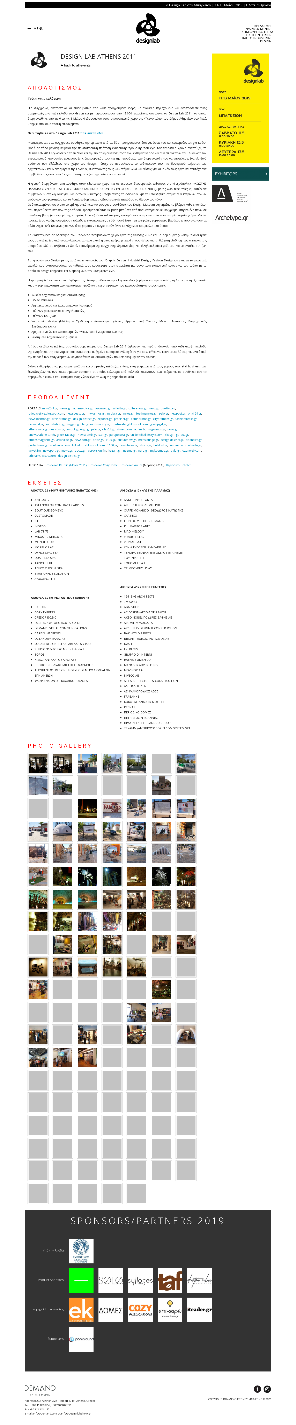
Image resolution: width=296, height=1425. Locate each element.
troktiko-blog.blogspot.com (130, 424)
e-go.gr (85, 429)
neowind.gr (36, 424)
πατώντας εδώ (91, 133)
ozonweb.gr (103, 408)
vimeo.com (124, 429)
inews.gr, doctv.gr (73, 450)
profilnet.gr (121, 419)
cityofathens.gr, (163, 419)
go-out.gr (182, 435)
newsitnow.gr (128, 445)
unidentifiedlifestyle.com (147, 435)
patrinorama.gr (141, 419)
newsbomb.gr (87, 435)
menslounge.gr (148, 440)
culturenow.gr (137, 408)
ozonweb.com (191, 450)
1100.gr (110, 440)
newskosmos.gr (39, 419)
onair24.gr (194, 413)
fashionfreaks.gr (186, 419)
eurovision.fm (97, 450)
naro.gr (153, 408)
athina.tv (34, 456)
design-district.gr (84, 419)
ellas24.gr (108, 429)
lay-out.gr (72, 429)
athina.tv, (140, 429)
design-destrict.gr (172, 440)
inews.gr (65, 408)
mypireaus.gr (156, 429)
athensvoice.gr (82, 408)
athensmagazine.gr (41, 440)
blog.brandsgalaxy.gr (95, 424)
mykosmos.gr (96, 413)
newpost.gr (178, 413)
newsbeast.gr (75, 413)
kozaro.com (178, 445)
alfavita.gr (119, 408)
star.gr (102, 435)
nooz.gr (173, 429)
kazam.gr (115, 450)
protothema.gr (38, 445)
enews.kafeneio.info (42, 435)
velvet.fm (35, 450)
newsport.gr (82, 440)
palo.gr (163, 413)
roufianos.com (60, 445)
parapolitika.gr (118, 435)
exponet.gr (104, 419)
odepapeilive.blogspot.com (46, 413)
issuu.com (49, 456)
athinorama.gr (61, 419)
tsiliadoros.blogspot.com (88, 445)
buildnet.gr (160, 445)
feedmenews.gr (146, 413)
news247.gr (49, 408)
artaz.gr (98, 440)
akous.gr (145, 445)
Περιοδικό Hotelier (178, 465)
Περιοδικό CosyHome (103, 465)
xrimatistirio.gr (55, 424)
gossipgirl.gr (158, 424)
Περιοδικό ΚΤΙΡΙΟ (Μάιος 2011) (65, 465)
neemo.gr (129, 450)
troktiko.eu (168, 408)
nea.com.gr (57, 429)
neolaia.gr (113, 413)
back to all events (76, 65)
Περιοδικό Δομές (130, 465)
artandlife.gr (64, 440)
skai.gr (169, 435)
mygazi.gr (73, 424)
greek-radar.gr (66, 435)
